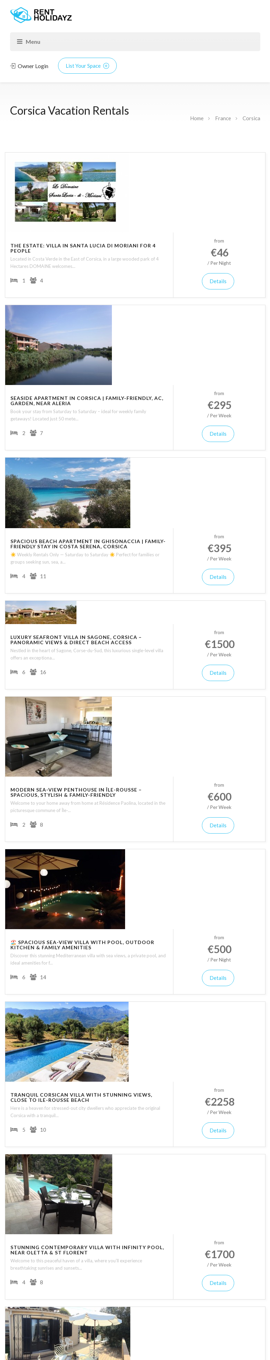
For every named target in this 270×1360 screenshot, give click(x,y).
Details (234, 201)
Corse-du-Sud (35, 1025)
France (223, 118)
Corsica (251, 118)
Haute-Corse (35, 1040)
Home (197, 118)
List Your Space (87, 66)
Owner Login (29, 66)
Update (135, 1235)
